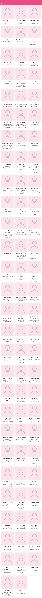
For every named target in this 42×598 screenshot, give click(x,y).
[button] (2, 2)
